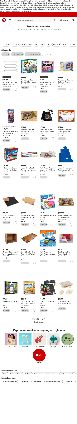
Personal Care (41, 3)
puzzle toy (23, 381)
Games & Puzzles (33, 29)
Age (42, 44)
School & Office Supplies (47, 5)
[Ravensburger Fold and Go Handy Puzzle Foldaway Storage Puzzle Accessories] (66, 81)
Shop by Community (26, 7)
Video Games (20, 5)
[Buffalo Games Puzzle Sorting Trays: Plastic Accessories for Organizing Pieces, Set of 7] (10, 169)
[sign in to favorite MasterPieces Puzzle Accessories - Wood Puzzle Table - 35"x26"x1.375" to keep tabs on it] (71, 224)
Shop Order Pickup (55, 9)
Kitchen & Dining (58, 1)
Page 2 (41, 322)
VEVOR (60, 305)
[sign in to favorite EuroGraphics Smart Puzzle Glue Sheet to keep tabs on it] (71, 261)
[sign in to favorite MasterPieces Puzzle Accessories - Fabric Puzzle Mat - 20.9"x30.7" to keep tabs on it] (34, 138)
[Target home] (4, 20)
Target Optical (37, 7)
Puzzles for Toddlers (16, 374)
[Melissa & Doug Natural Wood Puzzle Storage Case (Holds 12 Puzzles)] (10, 253)
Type (36, 44)
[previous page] (33, 318)
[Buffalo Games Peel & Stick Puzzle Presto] (48, 83)
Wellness (53, 3)
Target (18, 29)
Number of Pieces (26, 44)
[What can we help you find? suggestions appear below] (35, 20)
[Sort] (15, 44)
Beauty (35, 3)
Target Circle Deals (37, 9)
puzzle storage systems (52, 381)
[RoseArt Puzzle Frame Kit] (10, 302)
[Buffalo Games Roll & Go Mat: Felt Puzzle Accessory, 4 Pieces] (10, 133)
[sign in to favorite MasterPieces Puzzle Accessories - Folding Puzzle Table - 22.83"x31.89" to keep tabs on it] (53, 177)
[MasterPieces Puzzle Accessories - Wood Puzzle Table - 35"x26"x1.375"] (66, 216)
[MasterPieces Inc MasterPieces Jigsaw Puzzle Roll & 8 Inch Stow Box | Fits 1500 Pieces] (48, 253)
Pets (5, 7)
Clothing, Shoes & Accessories (34, 1)
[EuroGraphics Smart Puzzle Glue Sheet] (66, 253)
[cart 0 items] (73, 20)
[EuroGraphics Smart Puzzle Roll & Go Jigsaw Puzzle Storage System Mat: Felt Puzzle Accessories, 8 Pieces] (29, 302)
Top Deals (28, 9)
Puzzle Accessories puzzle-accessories (46, 374)
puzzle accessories (10, 381)
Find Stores (27, 11)
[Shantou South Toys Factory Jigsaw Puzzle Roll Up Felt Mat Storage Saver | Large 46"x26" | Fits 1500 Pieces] (48, 131)
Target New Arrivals (6, 1)
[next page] (43, 318)
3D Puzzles (28, 374)
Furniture (7, 3)
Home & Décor (48, 1)
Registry (7, 11)
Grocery (12, 3)
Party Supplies (59, 5)
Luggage (59, 3)
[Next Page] (73, 373)
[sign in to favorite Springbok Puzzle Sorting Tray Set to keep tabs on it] (53, 224)
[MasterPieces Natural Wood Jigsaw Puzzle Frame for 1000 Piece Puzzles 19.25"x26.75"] (66, 131)
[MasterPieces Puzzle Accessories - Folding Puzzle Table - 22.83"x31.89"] (48, 169)
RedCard (13, 11)
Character (56, 44)
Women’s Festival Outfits (17, 9)
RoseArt (4, 305)
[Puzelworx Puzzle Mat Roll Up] (48, 302)
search (55, 20)
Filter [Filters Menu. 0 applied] (6, 44)
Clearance (49, 7)
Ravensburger (25, 84)
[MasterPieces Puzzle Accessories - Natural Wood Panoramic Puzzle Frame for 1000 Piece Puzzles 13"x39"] (29, 169)
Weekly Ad (46, 9)
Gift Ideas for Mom (18, 1)
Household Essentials (22, 3)
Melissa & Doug (6, 86)
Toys (7, 5)
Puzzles (43, 29)
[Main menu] (10, 20)
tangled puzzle (68, 381)
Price (64, 44)
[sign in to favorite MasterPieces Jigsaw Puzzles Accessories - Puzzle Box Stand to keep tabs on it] (71, 175)
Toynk (41, 133)
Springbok (42, 219)
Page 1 (36, 322)
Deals (44, 7)
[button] (6, 77)
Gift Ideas (67, 5)
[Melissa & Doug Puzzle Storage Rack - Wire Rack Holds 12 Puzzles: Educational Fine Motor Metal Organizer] (10, 83)
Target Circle (20, 11)
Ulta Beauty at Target (13, 7)
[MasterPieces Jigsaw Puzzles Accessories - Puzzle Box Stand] (66, 169)
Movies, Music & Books (31, 5)
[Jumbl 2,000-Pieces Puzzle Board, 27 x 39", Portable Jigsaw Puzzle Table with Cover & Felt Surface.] (10, 216)
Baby (31, 3)
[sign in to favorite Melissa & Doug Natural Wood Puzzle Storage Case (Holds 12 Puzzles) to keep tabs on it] (16, 261)
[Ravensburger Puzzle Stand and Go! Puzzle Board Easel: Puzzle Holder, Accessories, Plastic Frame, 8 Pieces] (29, 81)
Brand (48, 44)
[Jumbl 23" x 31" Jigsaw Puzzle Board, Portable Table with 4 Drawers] (29, 253)
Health (48, 3)
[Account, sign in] (64, 20)
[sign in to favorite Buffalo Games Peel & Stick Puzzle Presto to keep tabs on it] (53, 91)
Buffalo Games (44, 86)
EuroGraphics (62, 256)
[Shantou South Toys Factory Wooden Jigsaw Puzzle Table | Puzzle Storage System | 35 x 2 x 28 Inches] (29, 216)
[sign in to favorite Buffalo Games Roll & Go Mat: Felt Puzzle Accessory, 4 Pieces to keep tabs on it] (16, 140)
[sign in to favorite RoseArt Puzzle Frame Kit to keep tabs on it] (16, 310)
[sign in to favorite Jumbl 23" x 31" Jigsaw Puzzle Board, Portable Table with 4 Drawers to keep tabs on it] (34, 263)
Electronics (12, 5)
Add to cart (6, 89)
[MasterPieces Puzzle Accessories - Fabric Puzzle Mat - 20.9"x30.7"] (29, 131)
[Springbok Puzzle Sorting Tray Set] (48, 216)
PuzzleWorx (43, 305)
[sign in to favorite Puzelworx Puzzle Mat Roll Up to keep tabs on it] (53, 310)
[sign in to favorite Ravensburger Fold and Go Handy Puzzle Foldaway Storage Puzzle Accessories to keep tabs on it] (71, 89)
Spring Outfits (68, 7)
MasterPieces (25, 133)
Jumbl (4, 219)
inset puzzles (36, 381)
